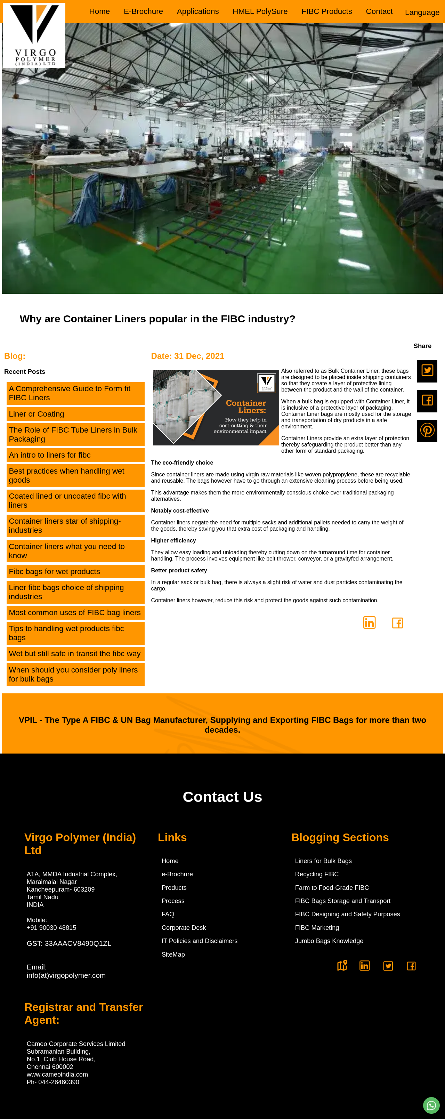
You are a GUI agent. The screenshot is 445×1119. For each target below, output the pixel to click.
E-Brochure (143, 11)
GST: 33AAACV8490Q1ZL (69, 943)
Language (422, 12)
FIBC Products (326, 11)
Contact (379, 11)
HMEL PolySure (260, 11)
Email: (66, 971)
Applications (198, 11)
